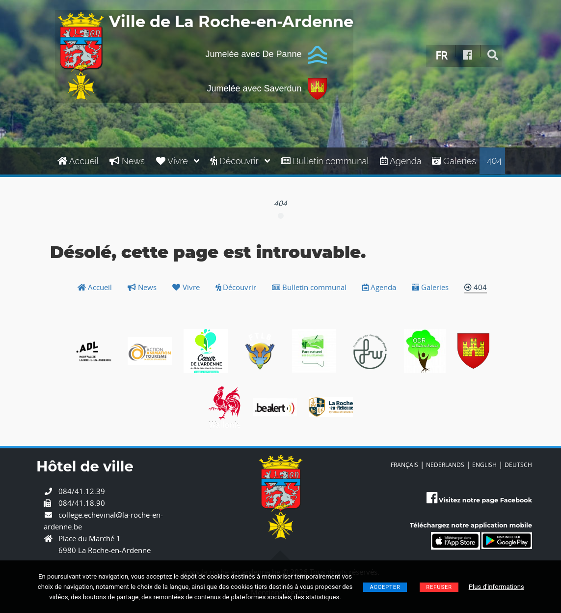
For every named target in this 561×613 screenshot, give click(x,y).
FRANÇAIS (404, 464)
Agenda (401, 161)
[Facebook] (468, 55)
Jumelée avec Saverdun (266, 89)
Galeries (454, 161)
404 (494, 160)
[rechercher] (493, 55)
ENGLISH (484, 464)
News (127, 161)
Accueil (78, 161)
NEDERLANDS (445, 464)
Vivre (177, 161)
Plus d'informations (496, 586)
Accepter (385, 587)
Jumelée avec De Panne (265, 55)
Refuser (439, 587)
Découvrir (240, 161)
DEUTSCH (518, 464)
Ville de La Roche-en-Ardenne (231, 22)
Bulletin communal (325, 161)
